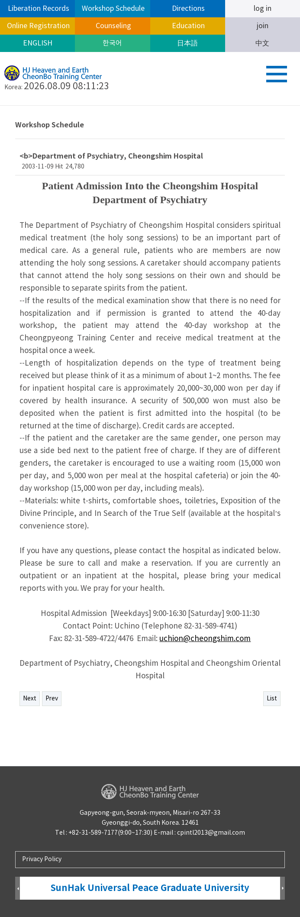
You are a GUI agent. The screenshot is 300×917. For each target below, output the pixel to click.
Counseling (112, 26)
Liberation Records (37, 9)
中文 (262, 43)
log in (262, 9)
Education (187, 26)
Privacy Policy (41, 859)
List (272, 698)
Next (29, 698)
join (262, 26)
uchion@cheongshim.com (205, 639)
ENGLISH (37, 43)
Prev (51, 698)
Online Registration (37, 26)
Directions (187, 9)
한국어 (112, 43)
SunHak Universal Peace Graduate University (150, 888)
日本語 (187, 43)
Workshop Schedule (112, 9)
